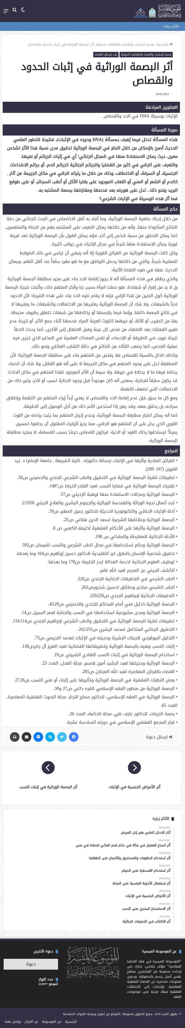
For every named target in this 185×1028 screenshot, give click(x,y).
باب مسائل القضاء (106, 54)
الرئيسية (165, 44)
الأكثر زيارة (171, 26)
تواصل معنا (13, 1021)
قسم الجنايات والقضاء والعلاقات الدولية (125, 44)
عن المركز (31, 1021)
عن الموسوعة (51, 1021)
